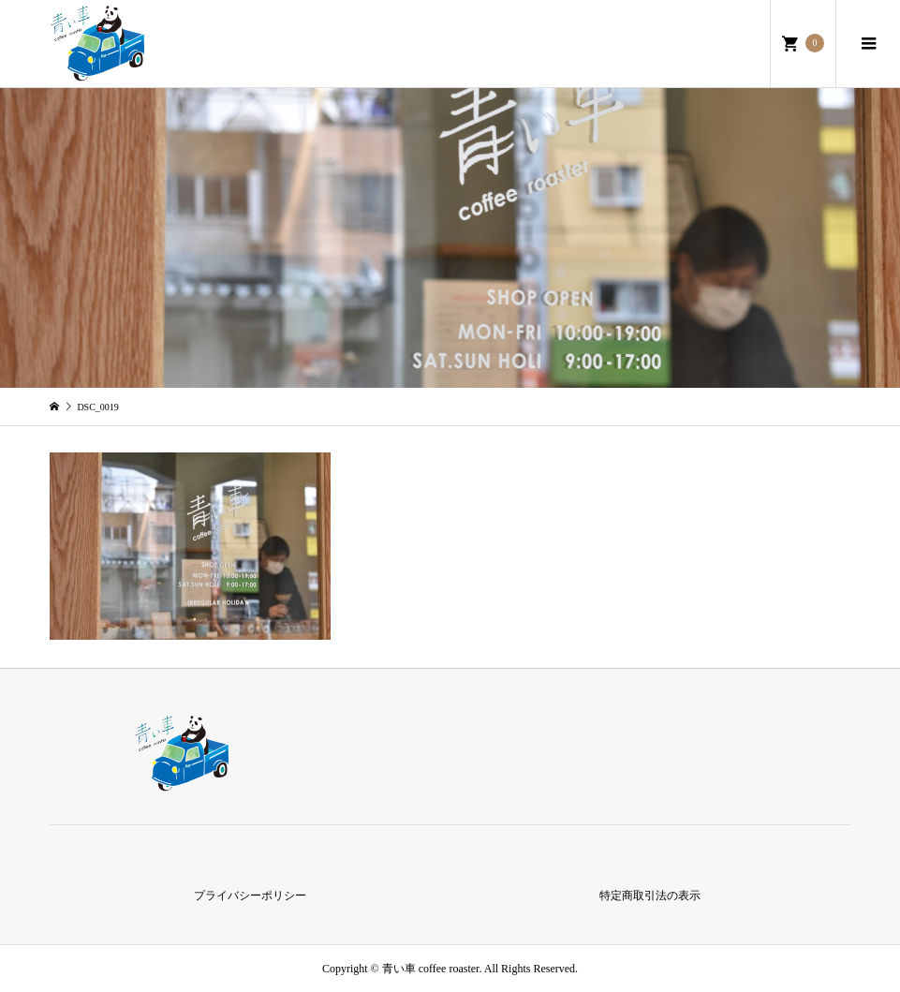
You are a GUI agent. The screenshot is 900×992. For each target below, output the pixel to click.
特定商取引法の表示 (650, 895)
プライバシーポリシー (250, 895)
